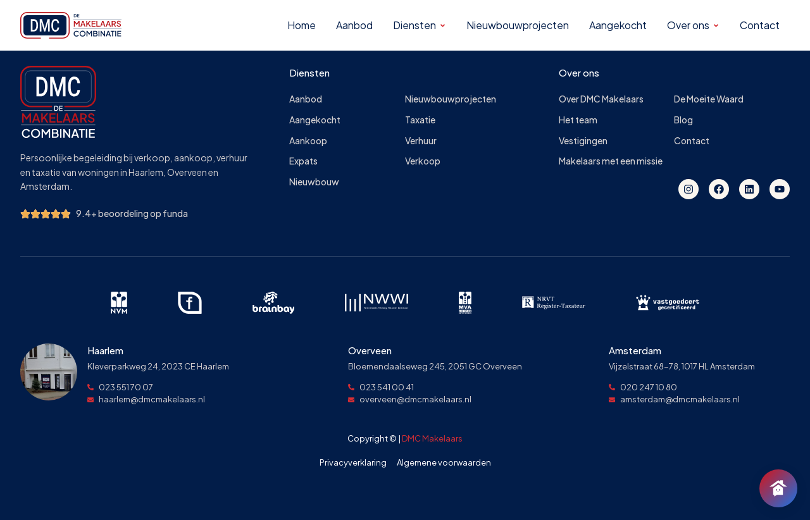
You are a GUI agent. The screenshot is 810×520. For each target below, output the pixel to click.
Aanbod (305, 99)
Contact (691, 140)
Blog (683, 120)
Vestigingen (583, 140)
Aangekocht (314, 120)
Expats (303, 161)
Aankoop (308, 140)
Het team (578, 120)
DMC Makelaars (432, 438)
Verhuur (421, 140)
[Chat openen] (778, 488)
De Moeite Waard (709, 99)
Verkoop (422, 161)
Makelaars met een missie (611, 161)
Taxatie (420, 120)
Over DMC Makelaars (601, 99)
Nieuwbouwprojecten (450, 99)
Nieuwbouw (314, 181)
